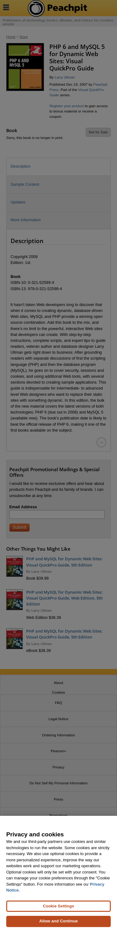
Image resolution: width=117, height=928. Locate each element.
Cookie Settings (58, 908)
